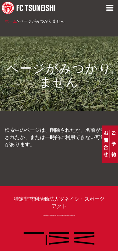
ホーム (11, 21)
